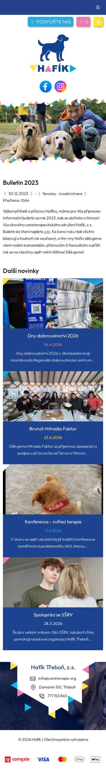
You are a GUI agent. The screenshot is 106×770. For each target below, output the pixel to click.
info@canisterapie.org (57, 678)
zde (47, 231)
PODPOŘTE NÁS (50, 22)
